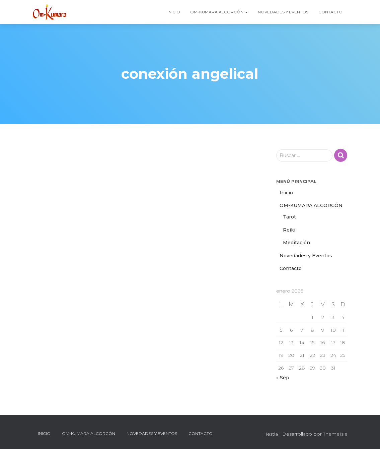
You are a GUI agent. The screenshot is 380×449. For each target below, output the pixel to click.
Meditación (296, 243)
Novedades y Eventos (283, 11)
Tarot (289, 217)
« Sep (282, 378)
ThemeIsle (335, 434)
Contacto (330, 11)
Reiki (289, 230)
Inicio (173, 11)
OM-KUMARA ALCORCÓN (219, 11)
